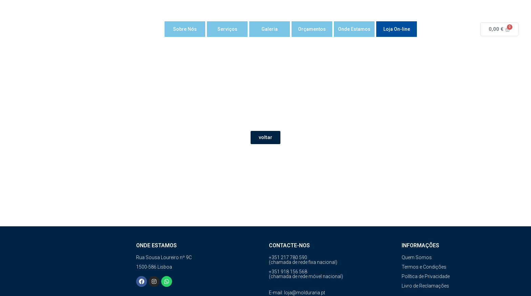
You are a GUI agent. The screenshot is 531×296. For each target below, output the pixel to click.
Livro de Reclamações (425, 286)
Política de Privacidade (426, 276)
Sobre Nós (185, 29)
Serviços (227, 29)
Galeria (269, 29)
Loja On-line (396, 29)
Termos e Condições (424, 267)
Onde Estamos (354, 29)
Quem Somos (417, 257)
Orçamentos (312, 29)
